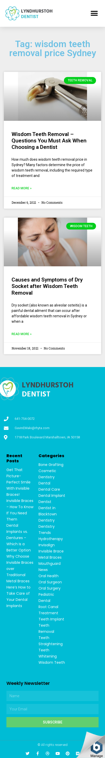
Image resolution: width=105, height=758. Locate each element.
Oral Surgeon (50, 582)
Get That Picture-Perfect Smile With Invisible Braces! (18, 482)
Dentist (45, 501)
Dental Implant (52, 495)
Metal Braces (50, 557)
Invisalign (47, 545)
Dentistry (47, 520)
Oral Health (49, 575)
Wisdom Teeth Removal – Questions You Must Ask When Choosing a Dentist (49, 140)
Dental (44, 483)
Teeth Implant (51, 619)
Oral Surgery (50, 588)
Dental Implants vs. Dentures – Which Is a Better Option (18, 538)
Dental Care (49, 489)
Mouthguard (50, 563)
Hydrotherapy (51, 538)
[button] (94, 13)
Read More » (22, 188)
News (43, 569)
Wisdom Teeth (52, 662)
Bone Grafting (51, 464)
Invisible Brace (51, 551)
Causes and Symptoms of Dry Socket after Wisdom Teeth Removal (47, 286)
